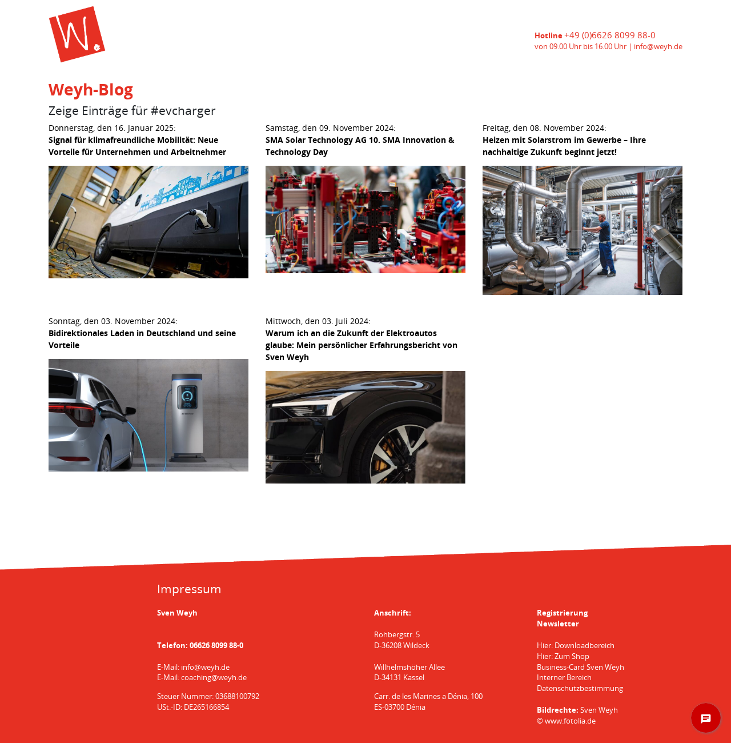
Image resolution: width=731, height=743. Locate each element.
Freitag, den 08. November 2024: (564, 139)
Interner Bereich (564, 677)
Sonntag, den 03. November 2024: (142, 332)
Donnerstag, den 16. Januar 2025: (137, 139)
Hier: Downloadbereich (575, 645)
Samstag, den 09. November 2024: (360, 139)
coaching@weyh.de (214, 677)
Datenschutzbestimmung (580, 688)
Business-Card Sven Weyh (580, 667)
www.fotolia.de (570, 721)
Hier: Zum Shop (563, 656)
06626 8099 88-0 (216, 645)
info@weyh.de (658, 46)
